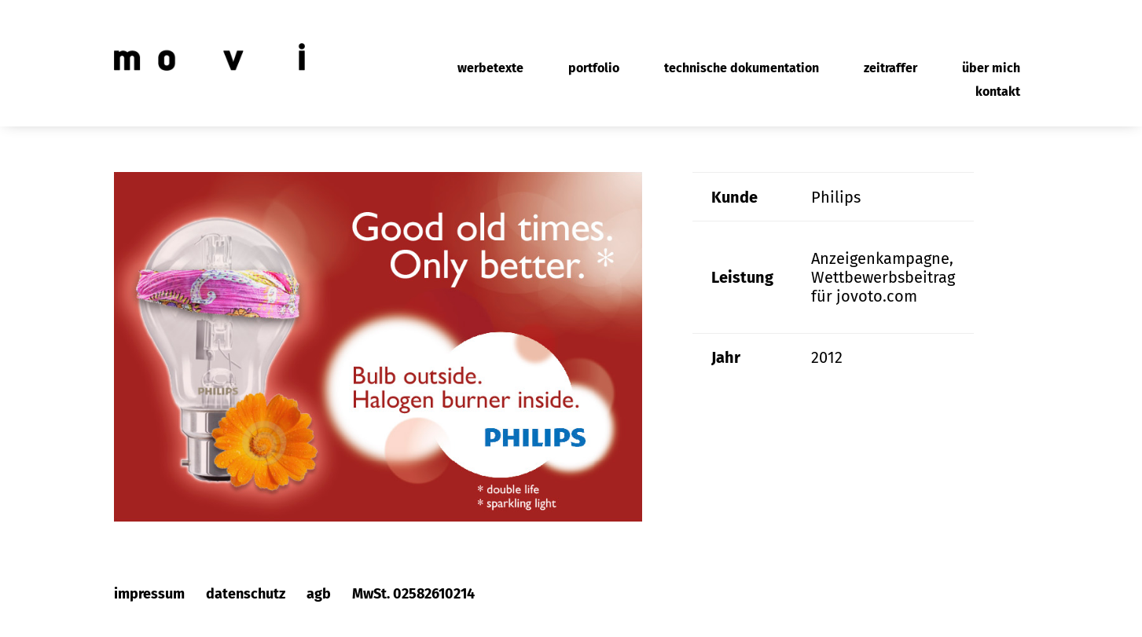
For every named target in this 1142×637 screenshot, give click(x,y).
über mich (991, 69)
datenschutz (245, 593)
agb (319, 593)
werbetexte (490, 69)
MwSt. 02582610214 (413, 593)
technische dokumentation (741, 69)
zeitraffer (890, 69)
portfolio (593, 69)
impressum (149, 593)
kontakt (997, 92)
